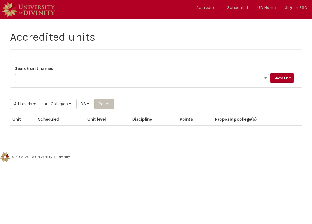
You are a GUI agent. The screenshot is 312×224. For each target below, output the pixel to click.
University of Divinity (52, 157)
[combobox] (142, 78)
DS (84, 103)
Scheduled (237, 7)
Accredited (207, 7)
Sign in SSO (296, 7)
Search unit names (34, 68)
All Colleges (58, 103)
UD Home (266, 7)
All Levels (25, 103)
